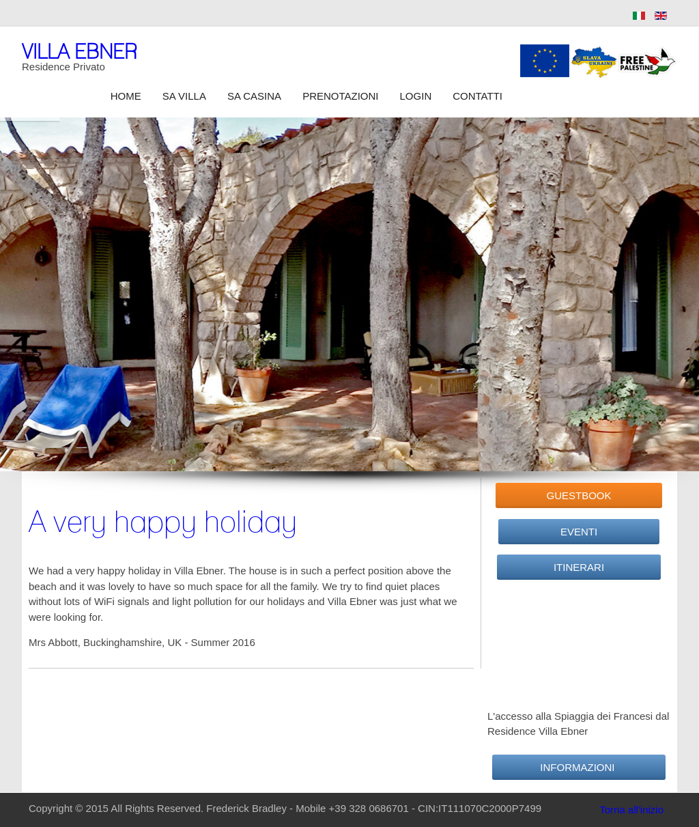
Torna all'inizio (631, 809)
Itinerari (578, 567)
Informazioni (578, 767)
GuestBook (578, 495)
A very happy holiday (163, 521)
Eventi (579, 531)
